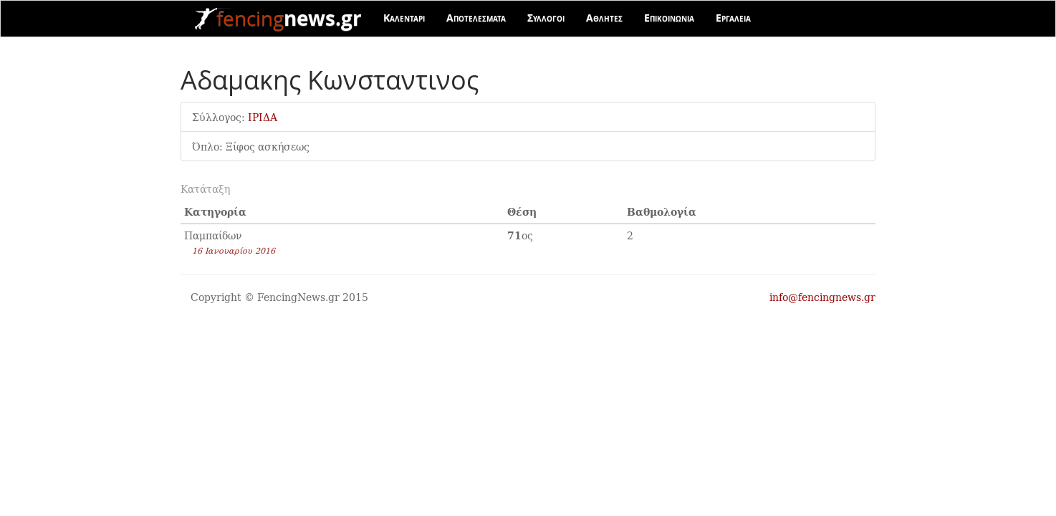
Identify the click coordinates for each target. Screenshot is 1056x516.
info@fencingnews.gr (822, 297)
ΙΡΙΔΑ (262, 117)
